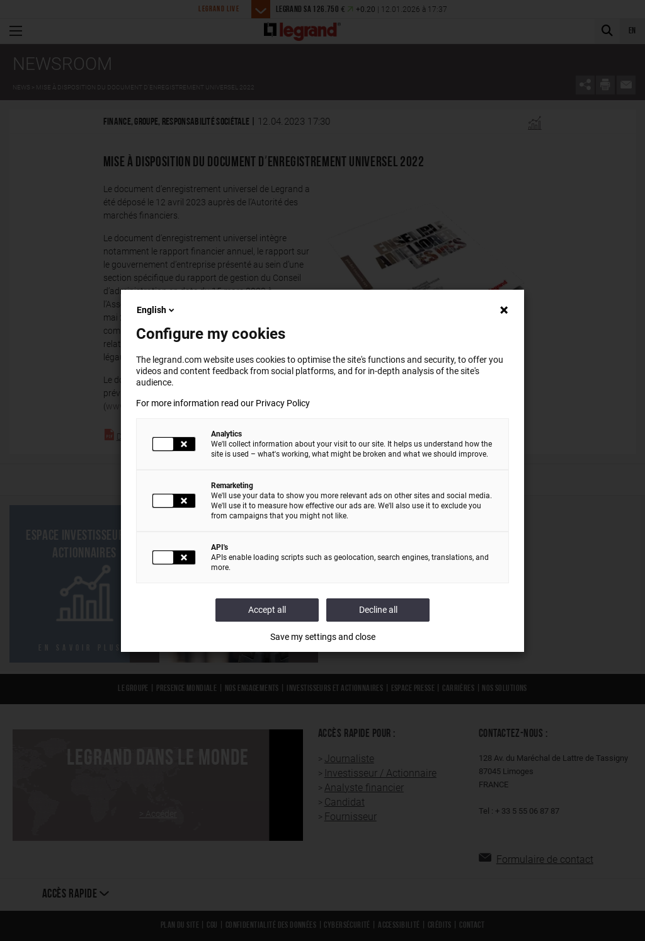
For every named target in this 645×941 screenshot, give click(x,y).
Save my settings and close (322, 637)
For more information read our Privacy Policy (223, 403)
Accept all (267, 610)
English (156, 310)
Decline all (378, 610)
